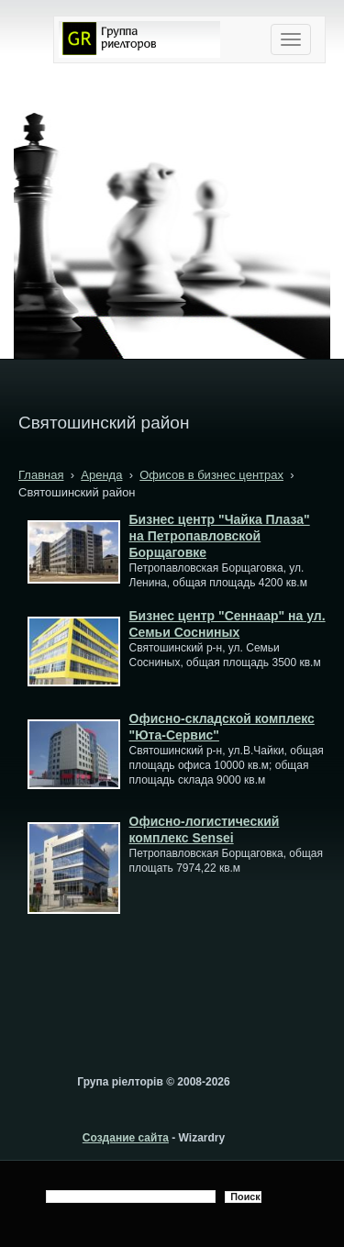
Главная (40, 475)
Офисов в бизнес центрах (211, 475)
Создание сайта (126, 1137)
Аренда (101, 475)
